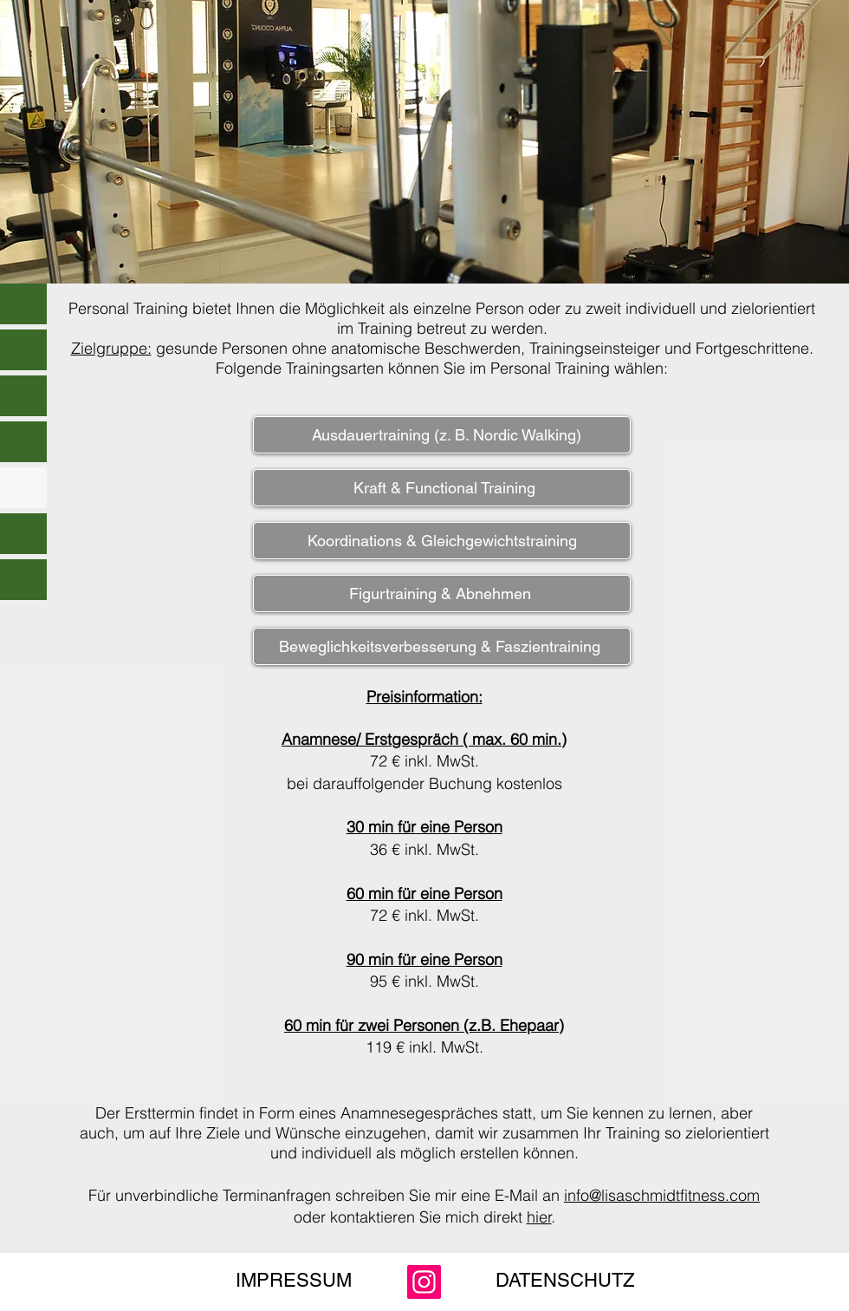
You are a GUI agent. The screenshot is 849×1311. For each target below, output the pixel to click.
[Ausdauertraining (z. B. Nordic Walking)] (442, 434)
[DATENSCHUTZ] (564, 1281)
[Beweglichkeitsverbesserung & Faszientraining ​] (442, 646)
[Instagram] (424, 1282)
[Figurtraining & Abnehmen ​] (442, 593)
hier (539, 1217)
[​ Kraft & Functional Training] (442, 487)
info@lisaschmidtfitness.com (662, 1195)
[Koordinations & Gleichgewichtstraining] (442, 540)
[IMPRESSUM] (294, 1281)
